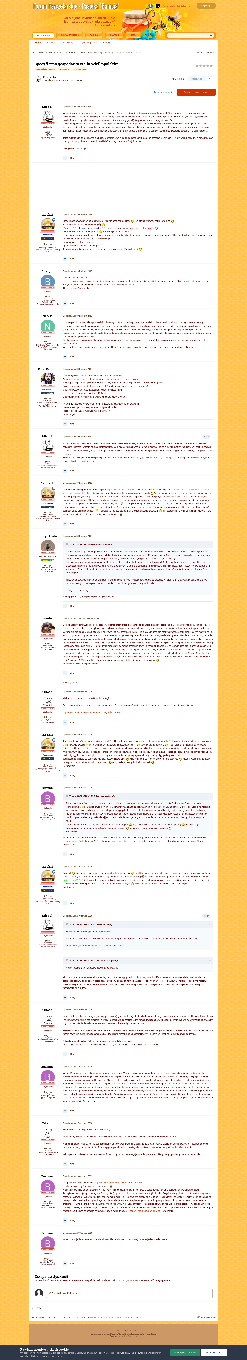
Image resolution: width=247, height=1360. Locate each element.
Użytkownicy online (88, 42)
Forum (38, 42)
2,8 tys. (48, 566)
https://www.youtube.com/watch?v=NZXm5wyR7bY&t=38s (91, 712)
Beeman (47, 788)
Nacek (47, 316)
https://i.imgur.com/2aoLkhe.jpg (145, 1211)
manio (47, 618)
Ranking (107, 42)
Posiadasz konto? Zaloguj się (178, 6)
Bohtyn (47, 271)
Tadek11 (47, 214)
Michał (52, 77)
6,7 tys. (48, 244)
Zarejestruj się (206, 6)
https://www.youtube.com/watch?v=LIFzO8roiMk (118, 1182)
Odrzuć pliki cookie (213, 1352)
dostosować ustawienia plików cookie (130, 1353)
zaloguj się (127, 1280)
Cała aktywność (70, 35)
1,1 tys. (48, 717)
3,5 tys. (48, 398)
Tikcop (47, 692)
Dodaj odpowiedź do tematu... (65, 1293)
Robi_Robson (47, 369)
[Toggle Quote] (67, 544)
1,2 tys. (48, 341)
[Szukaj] (180, 35)
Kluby (133, 35)
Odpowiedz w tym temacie (196, 92)
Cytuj (72, 158)
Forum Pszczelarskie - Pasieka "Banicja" (76, 5)
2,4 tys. (48, 813)
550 (47, 132)
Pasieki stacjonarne (72, 80)
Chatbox (114, 35)
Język (115, 1330)
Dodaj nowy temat (163, 92)
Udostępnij (178, 79)
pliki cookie (58, 1353)
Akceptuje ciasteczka (185, 1352)
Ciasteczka (130, 1330)
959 (47, 296)
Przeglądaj (43, 36)
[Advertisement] (88, 188)
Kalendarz (51, 42)
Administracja (68, 42)
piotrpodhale (47, 536)
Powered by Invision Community (123, 1336)
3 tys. (48, 644)
